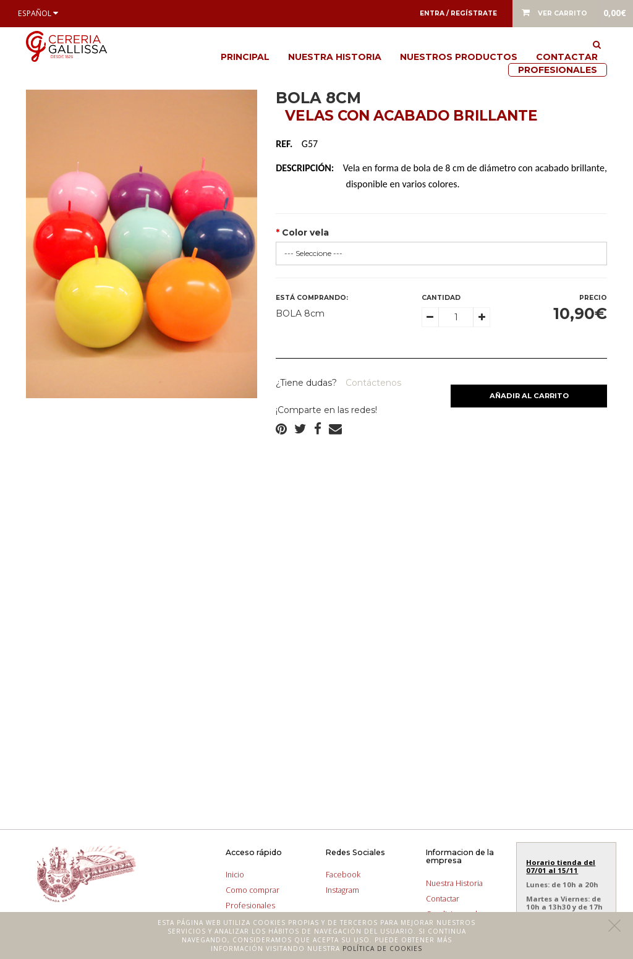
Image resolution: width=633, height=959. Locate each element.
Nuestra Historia (334, 56)
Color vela (305, 232)
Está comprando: (312, 298)
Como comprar (252, 890)
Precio (593, 298)
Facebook (343, 874)
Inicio (235, 874)
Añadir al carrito (529, 395)
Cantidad (441, 298)
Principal (245, 56)
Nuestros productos (458, 56)
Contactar (567, 56)
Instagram (342, 890)
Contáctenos (372, 382)
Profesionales (557, 69)
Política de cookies (382, 948)
